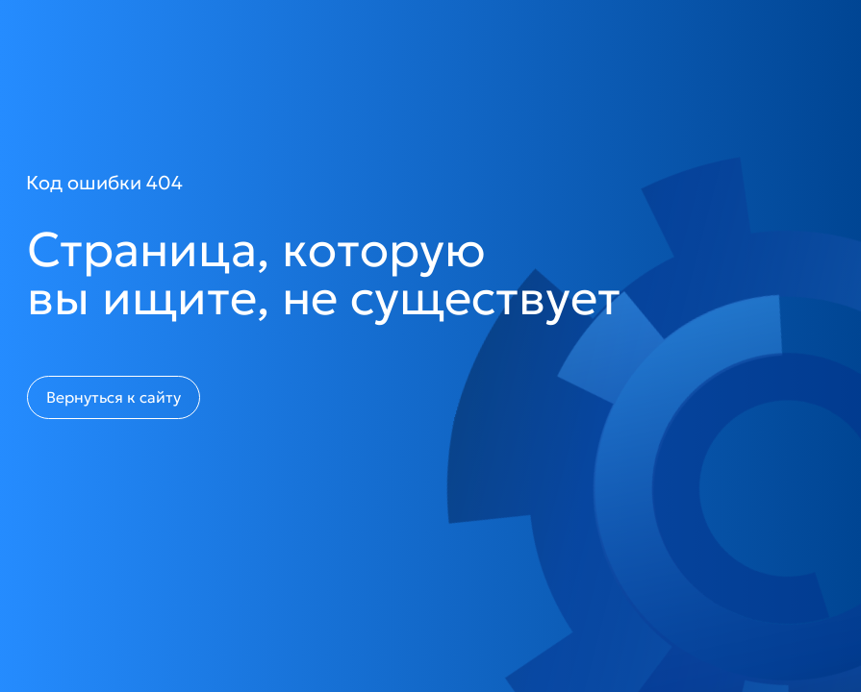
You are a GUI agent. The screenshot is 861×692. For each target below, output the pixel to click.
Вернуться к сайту (113, 397)
